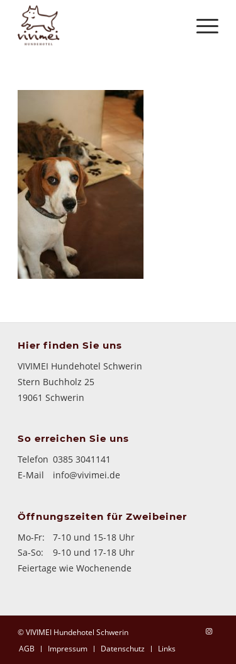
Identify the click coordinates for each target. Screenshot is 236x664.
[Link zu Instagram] (208, 631)
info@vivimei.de (86, 475)
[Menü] (201, 25)
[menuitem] (27, 648)
